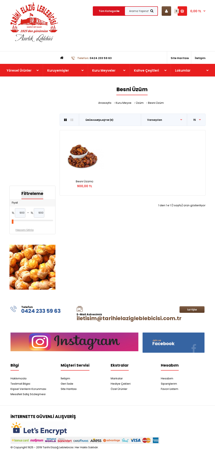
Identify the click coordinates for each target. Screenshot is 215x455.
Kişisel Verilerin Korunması (28, 389)
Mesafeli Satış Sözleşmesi (28, 394)
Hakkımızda (18, 378)
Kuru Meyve (123, 103)
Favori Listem (169, 389)
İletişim (192, 309)
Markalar (117, 378)
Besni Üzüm (156, 103)
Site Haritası (69, 389)
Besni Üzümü (84, 181)
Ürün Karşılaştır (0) (99, 120)
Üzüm (140, 103)
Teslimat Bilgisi (20, 384)
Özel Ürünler (119, 389)
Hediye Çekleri (121, 384)
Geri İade (67, 384)
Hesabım (167, 378)
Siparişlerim (169, 384)
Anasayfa (104, 103)
